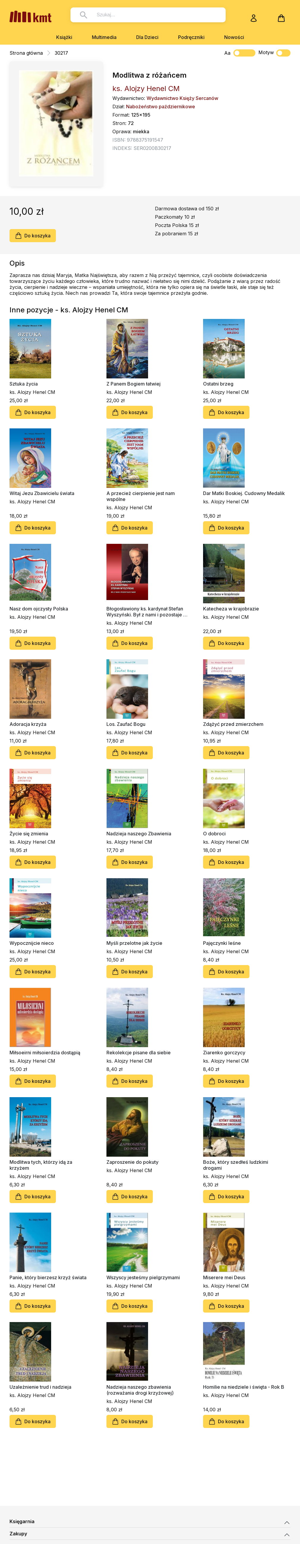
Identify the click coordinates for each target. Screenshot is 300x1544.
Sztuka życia (24, 384)
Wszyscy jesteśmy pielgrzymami (143, 1277)
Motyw (274, 53)
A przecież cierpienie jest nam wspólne (140, 496)
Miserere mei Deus (224, 1277)
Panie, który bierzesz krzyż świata (48, 1277)
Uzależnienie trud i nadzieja (40, 1387)
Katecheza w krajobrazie (231, 609)
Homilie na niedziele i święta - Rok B (243, 1387)
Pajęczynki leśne (222, 943)
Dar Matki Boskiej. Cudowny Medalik (244, 493)
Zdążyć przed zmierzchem (233, 724)
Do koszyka (33, 235)
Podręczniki (191, 37)
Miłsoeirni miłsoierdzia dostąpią (45, 1053)
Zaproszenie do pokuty (132, 1162)
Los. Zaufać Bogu (125, 724)
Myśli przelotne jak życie (134, 943)
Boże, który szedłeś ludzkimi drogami (235, 1165)
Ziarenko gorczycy (224, 1053)
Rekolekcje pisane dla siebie (138, 1053)
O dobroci (214, 834)
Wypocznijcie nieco (32, 943)
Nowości (234, 37)
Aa (227, 53)
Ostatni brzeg (218, 384)
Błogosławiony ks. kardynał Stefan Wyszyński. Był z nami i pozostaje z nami (146, 612)
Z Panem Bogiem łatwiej (133, 384)
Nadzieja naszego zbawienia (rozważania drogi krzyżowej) (140, 1390)
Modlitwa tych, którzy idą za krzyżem (41, 1165)
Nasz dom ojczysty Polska (39, 609)
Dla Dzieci (147, 37)
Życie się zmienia (29, 834)
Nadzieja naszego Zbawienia (138, 834)
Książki (64, 37)
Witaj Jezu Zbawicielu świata (42, 493)
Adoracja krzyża (28, 724)
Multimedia (104, 37)
